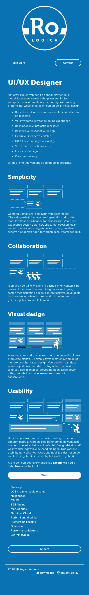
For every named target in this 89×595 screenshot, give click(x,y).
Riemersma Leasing (23, 522)
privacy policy (67, 573)
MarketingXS (19, 509)
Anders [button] (44, 549)
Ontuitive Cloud (21, 513)
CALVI (15, 500)
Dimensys (17, 526)
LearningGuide (20, 535)
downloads (45, 573)
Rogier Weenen (29, 569)
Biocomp (16, 487)
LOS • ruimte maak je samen (29, 491)
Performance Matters (24, 530)
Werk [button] (44, 475)
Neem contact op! (26, 466)
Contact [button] (68, 63)
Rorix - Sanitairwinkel (24, 517)
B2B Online (18, 504)
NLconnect (18, 496)
